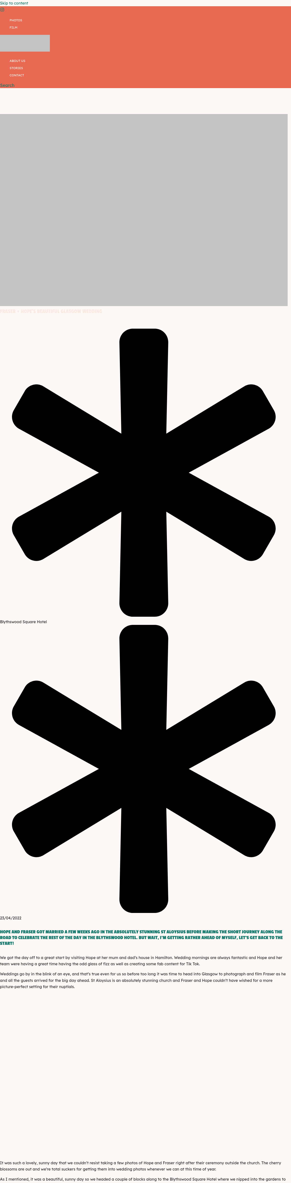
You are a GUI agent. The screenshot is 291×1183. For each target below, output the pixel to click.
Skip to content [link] (14, 3)
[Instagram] (2, 10)
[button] (7, 85)
